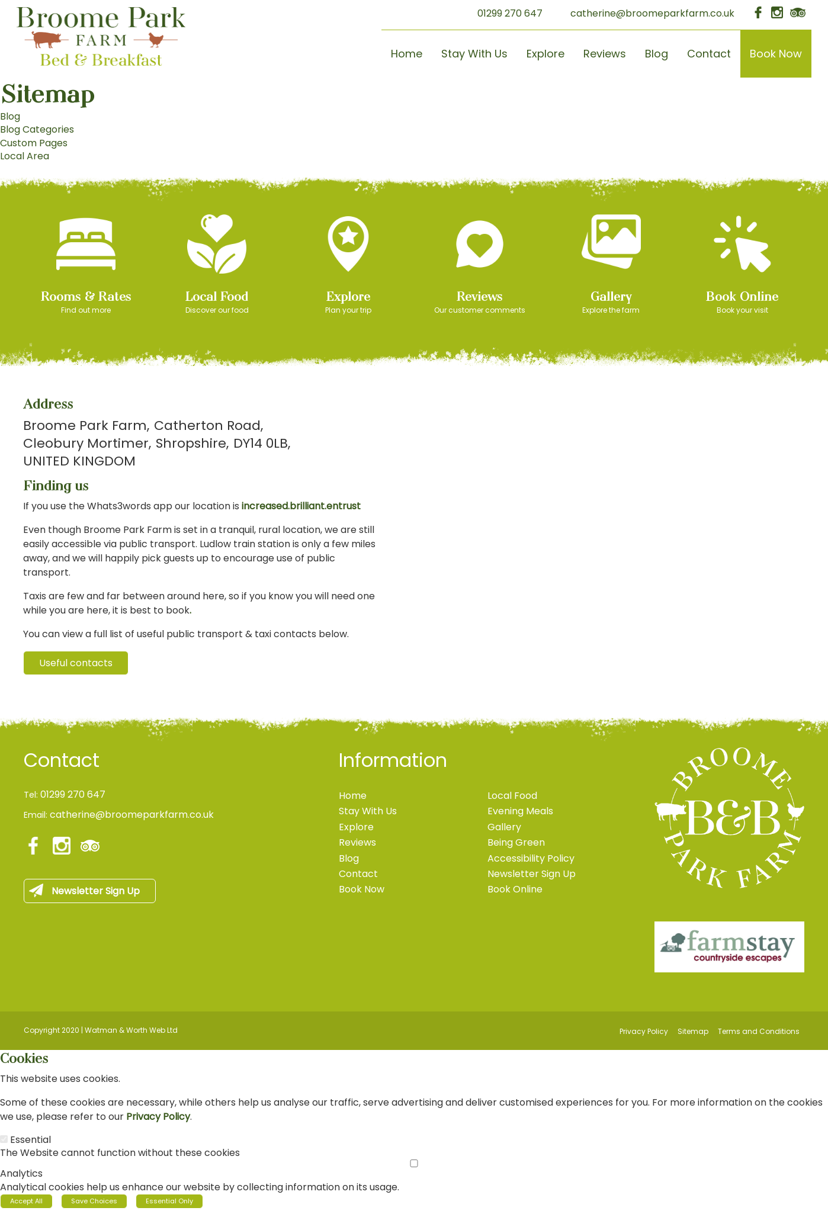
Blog (10, 116)
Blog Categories (37, 129)
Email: (35, 812)
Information (393, 757)
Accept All (26, 1197)
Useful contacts (76, 663)
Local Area (24, 156)
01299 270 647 (510, 13)
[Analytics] (414, 1160)
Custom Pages (34, 143)
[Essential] (4, 1135)
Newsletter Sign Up (96, 887)
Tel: (31, 791)
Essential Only (169, 1197)
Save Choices (94, 1197)
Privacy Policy (158, 1113)
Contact (62, 757)
